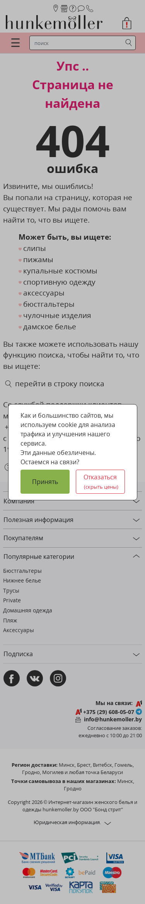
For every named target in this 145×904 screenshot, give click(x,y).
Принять (45, 481)
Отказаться (101, 481)
